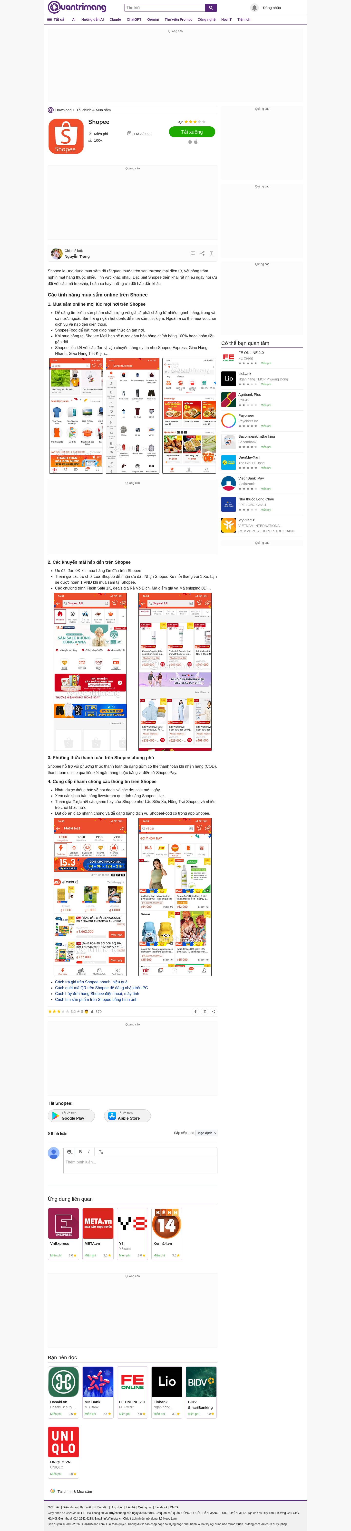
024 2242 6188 (83, 1518)
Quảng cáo (145, 1507)
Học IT (226, 19)
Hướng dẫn (100, 1507)
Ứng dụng (117, 1507)
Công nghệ (206, 19)
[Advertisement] (175, 68)
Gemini (153, 19)
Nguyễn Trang (77, 256)
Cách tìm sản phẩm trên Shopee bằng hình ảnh (96, 999)
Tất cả (59, 19)
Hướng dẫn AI (92, 19)
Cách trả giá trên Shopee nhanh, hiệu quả (91, 982)
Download (63, 110)
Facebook (161, 1507)
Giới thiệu (54, 1507)
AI (74, 19)
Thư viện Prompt (178, 19)
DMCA (174, 1507)
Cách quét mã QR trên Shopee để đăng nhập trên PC (101, 988)
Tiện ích (243, 19)
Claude (115, 19)
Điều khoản (70, 1507)
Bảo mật (85, 1507)
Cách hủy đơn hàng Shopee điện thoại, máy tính (97, 994)
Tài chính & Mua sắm (93, 110)
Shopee (98, 122)
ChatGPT (134, 19)
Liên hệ (131, 1507)
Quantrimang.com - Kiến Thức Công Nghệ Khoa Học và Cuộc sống (77, 7)
